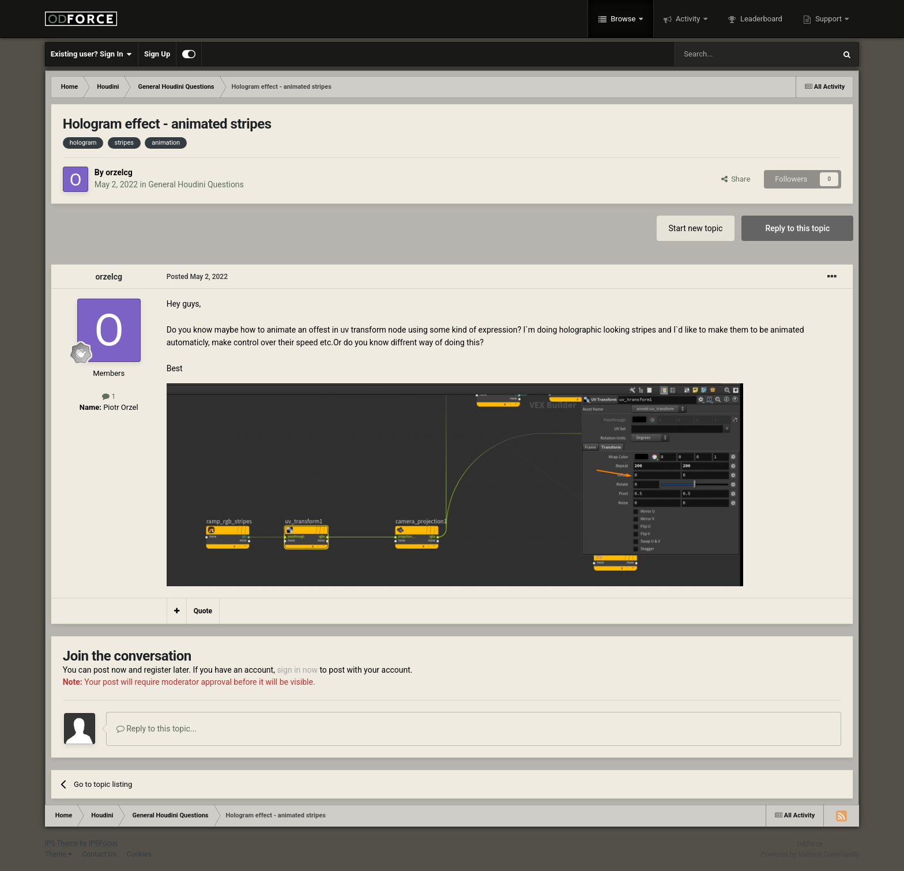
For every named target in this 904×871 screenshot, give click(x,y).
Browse (623, 18)
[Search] (728, 54)
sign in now (297, 669)
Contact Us (99, 854)
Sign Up (157, 54)
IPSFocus (103, 843)
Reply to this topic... (156, 728)
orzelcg (119, 172)
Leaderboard (760, 18)
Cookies (139, 854)
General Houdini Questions (196, 184)
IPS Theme (61, 843)
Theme (58, 854)
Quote (203, 611)
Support (828, 18)
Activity (688, 18)
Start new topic (696, 228)
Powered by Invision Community (810, 854)
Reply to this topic (797, 228)
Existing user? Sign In (91, 54)
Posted (197, 277)
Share (736, 179)
